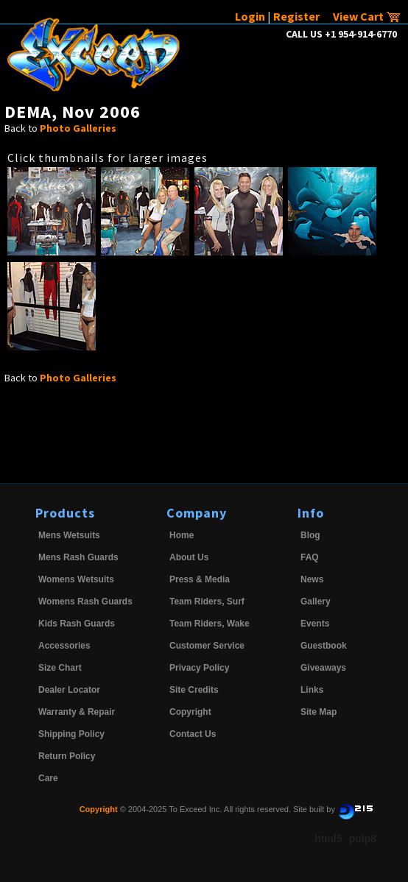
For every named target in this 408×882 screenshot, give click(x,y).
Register (296, 16)
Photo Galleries (78, 128)
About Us (188, 557)
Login (250, 16)
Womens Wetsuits (76, 579)
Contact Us (192, 734)
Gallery (315, 601)
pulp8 (362, 838)
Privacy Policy (199, 668)
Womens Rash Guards (85, 601)
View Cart (367, 16)
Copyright (190, 712)
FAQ (309, 557)
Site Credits (194, 690)
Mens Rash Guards (78, 557)
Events (314, 623)
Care (48, 778)
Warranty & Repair (76, 712)
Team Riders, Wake (209, 623)
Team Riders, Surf (207, 601)
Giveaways (323, 668)
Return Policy (66, 756)
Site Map (318, 712)
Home (181, 535)
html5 (328, 838)
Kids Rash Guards (76, 623)
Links (311, 690)
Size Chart (60, 668)
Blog (310, 535)
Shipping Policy (71, 734)
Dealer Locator (69, 690)
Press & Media (199, 579)
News (311, 579)
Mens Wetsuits (69, 535)
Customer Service (207, 646)
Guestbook (323, 646)
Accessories (64, 646)
